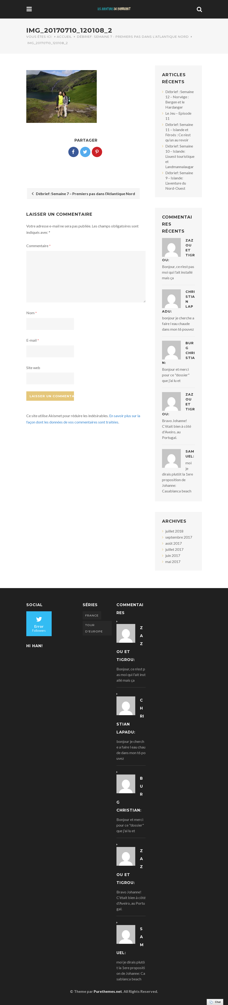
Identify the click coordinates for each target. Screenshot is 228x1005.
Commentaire (38, 245)
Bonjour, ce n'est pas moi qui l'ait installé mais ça (178, 272)
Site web (33, 367)
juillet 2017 (174, 549)
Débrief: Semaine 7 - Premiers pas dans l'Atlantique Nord (133, 36)
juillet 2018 (174, 531)
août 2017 (173, 543)
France (92, 615)
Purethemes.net (108, 991)
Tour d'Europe (94, 628)
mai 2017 (172, 561)
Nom (31, 312)
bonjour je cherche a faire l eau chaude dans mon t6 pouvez (178, 323)
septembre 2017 (178, 537)
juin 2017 (172, 555)
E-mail (32, 340)
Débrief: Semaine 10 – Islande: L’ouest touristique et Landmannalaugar (179, 156)
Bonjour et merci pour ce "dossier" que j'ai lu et (175, 375)
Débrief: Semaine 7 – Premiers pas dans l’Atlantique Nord (83, 193)
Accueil (64, 36)
